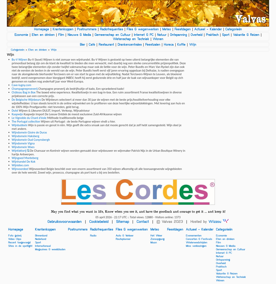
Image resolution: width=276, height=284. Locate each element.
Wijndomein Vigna (23, 143)
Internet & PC (144, 34)
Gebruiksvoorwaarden (65, 221)
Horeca (169, 44)
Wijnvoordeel (20, 169)
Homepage (41, 29)
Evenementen (193, 235)
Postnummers (86, 29)
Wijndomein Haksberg (25, 136)
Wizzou (219, 221)
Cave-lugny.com (21, 85)
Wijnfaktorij (19, 150)
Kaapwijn (17, 114)
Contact (143, 221)
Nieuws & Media (79, 34)
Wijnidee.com (20, 165)
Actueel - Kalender (208, 29)
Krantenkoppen (63, 29)
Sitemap (122, 221)
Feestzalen (152, 44)
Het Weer (156, 235)
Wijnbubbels (19, 125)
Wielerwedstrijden (196, 242)
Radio (93, 235)
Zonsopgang (157, 238)
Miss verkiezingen (196, 245)
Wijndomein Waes (23, 147)
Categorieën (233, 29)
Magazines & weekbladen (50, 249)
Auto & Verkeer (124, 235)
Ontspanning (178, 34)
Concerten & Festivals (199, 238)
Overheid (196, 34)
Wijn (192, 44)
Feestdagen (183, 29)
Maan (153, 242)
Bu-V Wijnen (19, 59)
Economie (21, 34)
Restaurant (106, 44)
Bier (82, 44)
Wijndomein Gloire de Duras (29, 132)
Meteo (166, 29)
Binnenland (41, 235)
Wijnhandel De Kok (23, 161)
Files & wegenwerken (143, 29)
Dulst (15, 110)
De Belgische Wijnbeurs (26, 99)
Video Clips (14, 238)
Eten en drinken (43, 34)
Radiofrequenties (111, 29)
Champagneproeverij (25, 89)
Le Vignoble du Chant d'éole (29, 118)
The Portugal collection (26, 121)
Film (61, 34)
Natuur (161, 34)
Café (92, 44)
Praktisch (212, 34)
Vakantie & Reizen (246, 34)
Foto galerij (14, 235)
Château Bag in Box (23, 92)
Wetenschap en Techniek (131, 39)
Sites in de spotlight (20, 245)
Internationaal (43, 245)
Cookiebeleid (98, 221)
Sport (225, 34)
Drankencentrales (130, 44)
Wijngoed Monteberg (25, 158)
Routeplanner (123, 238)
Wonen (158, 39)
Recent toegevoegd (19, 242)
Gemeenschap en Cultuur (112, 34)
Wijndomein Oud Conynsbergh (31, 140)
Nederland (40, 238)
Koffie (181, 44)
